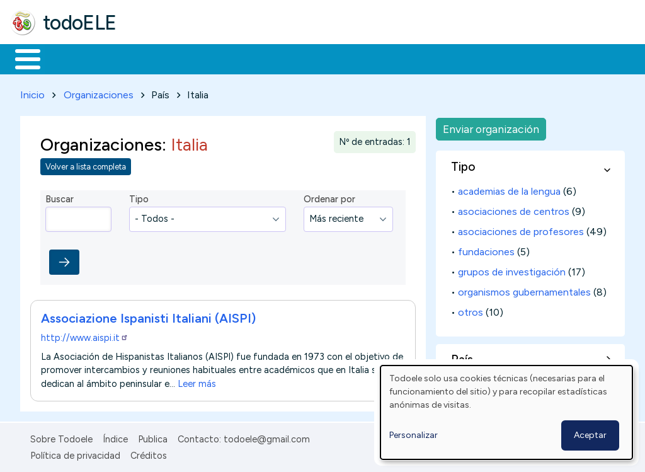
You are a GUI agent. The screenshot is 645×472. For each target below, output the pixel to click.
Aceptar (590, 435)
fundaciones (486, 249)
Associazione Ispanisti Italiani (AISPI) (148, 315)
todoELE (80, 23)
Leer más (197, 381)
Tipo (139, 197)
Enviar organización (491, 126)
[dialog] (506, 412)
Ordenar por (329, 197)
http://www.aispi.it (84, 335)
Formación (152, 58)
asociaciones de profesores (521, 229)
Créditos (148, 453)
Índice (115, 436)
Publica (153, 436)
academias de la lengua (509, 189)
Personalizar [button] (413, 435)
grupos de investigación (512, 269)
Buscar (517, 58)
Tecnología (376, 58)
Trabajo (227, 58)
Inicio (21, 58)
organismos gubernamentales (524, 290)
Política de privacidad (75, 453)
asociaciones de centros (513, 209)
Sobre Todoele (61, 436)
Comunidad (460, 58)
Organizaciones (99, 92)
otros (470, 310)
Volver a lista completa (85, 165)
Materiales (70, 58)
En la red (297, 58)
